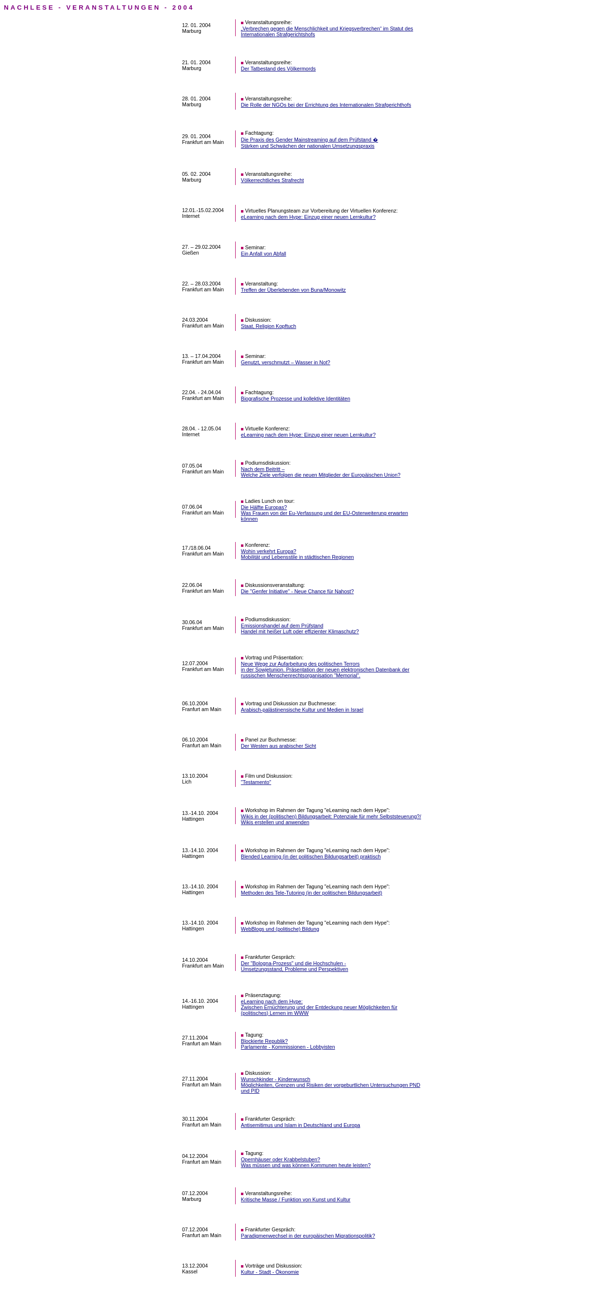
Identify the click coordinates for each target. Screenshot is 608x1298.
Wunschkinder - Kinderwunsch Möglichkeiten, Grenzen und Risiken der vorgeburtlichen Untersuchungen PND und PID (330, 1085)
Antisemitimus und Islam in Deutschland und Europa (300, 1125)
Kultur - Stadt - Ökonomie (270, 1272)
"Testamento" (256, 782)
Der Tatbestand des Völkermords (278, 68)
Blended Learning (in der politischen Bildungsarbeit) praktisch (311, 856)
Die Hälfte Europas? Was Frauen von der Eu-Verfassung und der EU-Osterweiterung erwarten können (324, 513)
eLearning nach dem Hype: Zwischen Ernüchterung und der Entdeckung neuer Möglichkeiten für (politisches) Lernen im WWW (319, 1007)
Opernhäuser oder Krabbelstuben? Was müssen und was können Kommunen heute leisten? (306, 1162)
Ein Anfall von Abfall (263, 254)
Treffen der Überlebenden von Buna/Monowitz (293, 290)
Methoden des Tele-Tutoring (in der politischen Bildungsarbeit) (311, 893)
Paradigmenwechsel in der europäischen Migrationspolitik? (308, 1236)
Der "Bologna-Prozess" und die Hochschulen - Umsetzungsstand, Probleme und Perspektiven (294, 966)
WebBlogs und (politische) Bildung (280, 929)
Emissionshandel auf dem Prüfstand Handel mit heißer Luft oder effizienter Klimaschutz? (300, 628)
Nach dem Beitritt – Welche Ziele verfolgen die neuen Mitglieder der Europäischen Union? (320, 472)
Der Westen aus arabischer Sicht (278, 746)
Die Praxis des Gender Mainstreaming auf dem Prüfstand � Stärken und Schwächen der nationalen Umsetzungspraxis (309, 143)
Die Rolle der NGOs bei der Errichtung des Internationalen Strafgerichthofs (326, 105)
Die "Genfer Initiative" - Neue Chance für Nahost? (297, 591)
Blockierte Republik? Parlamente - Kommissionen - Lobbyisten (288, 1044)
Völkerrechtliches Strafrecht (272, 180)
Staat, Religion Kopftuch (268, 326)
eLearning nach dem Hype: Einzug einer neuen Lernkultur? (308, 217)
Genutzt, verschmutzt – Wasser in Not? (285, 362)
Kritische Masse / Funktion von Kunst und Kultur (296, 1199)
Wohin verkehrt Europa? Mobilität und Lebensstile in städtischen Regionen (297, 554)
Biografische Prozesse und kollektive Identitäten (295, 398)
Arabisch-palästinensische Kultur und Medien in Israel (302, 710)
